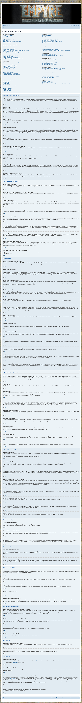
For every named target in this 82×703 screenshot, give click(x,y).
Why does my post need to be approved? (10, 75)
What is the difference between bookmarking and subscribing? (53, 68)
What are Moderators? (46, 36)
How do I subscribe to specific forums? (49, 70)
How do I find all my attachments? (48, 77)
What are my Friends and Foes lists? (49, 54)
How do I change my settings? (8, 49)
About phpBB (15, 662)
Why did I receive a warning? (8, 72)
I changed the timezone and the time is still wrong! (12, 52)
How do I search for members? (47, 63)
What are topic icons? (7, 90)
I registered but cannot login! (8, 39)
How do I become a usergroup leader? (49, 40)
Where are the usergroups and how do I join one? (51, 39)
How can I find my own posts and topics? (49, 64)
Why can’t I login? (6, 40)
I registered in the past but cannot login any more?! (12, 41)
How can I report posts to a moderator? (10, 73)
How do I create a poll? (7, 66)
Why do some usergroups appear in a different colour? (52, 41)
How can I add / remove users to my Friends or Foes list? (52, 55)
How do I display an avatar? (8, 56)
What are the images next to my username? (11, 55)
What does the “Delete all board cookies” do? (11, 45)
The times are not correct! (8, 51)
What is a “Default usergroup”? (47, 42)
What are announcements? (8, 87)
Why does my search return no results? (49, 60)
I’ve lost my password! (7, 42)
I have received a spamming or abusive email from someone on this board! (56, 50)
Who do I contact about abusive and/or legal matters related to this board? (56, 83)
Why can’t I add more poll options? (9, 67)
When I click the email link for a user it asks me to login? (13, 58)
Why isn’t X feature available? (47, 82)
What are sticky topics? (7, 88)
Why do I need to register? (8, 35)
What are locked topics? (7, 89)
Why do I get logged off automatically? (10, 43)
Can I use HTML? (6, 82)
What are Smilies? (6, 83)
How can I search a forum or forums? (49, 59)
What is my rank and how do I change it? (10, 57)
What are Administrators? (46, 35)
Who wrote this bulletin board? (47, 81)
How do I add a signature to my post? (10, 65)
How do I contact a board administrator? (49, 85)
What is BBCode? (6, 81)
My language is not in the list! (8, 53)
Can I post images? (6, 84)
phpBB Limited (37, 660)
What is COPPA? (6, 36)
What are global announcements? (9, 85)
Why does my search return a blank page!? (50, 62)
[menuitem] (10, 26)
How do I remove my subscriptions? (48, 72)
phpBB (52, 219)
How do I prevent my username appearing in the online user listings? (16, 50)
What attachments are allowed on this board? (50, 76)
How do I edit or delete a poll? (8, 68)
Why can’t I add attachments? (8, 71)
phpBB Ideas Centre (58, 669)
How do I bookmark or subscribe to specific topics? (51, 69)
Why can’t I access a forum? (8, 69)
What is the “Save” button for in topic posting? (11, 74)
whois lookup (12, 678)
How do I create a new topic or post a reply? (11, 62)
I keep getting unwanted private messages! (50, 49)
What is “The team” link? (46, 43)
